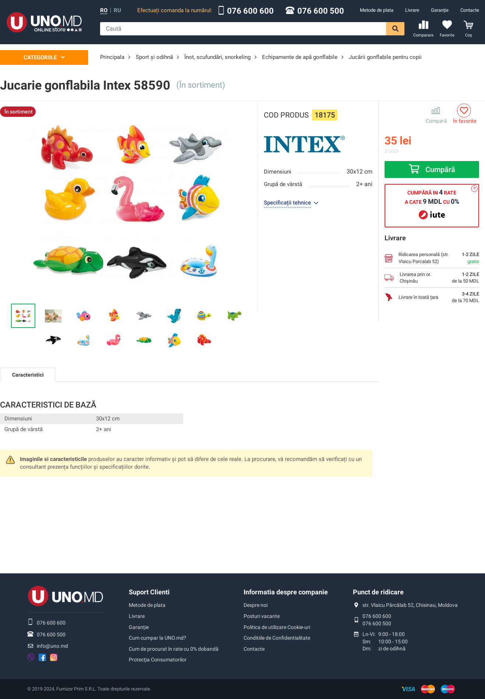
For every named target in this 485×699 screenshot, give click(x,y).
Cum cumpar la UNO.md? (157, 638)
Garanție (440, 10)
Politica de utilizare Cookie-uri (277, 627)
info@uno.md (52, 646)
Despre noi (256, 605)
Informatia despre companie (286, 592)
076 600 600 (250, 11)
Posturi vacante (262, 616)
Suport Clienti (149, 592)
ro (103, 10)
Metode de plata (376, 10)
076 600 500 (320, 11)
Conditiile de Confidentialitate (277, 638)
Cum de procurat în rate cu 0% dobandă (174, 649)
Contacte (469, 10)
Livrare (412, 10)
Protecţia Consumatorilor (158, 660)
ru (117, 10)
